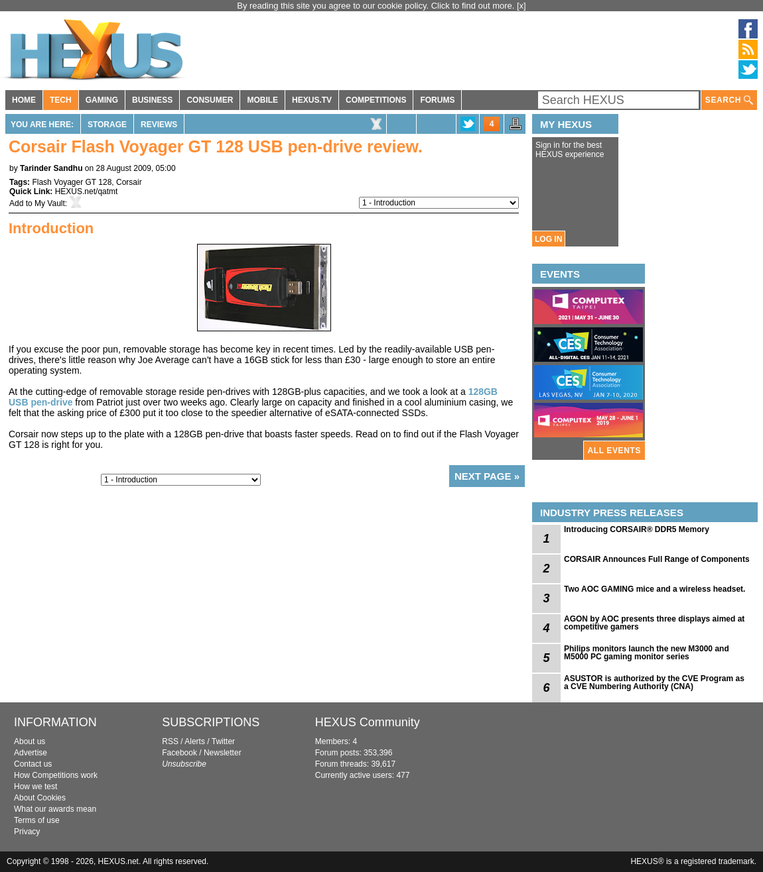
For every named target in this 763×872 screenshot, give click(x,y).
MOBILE (262, 100)
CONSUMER (209, 100)
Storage (107, 124)
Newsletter (223, 752)
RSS (170, 741)
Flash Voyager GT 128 (71, 182)
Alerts (194, 741)
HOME (24, 100)
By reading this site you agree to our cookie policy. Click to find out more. (377, 6)
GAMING (102, 100)
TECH (61, 100)
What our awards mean (55, 809)
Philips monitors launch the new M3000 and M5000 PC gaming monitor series (646, 653)
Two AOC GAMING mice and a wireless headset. (654, 589)
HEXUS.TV (312, 100)
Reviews (159, 124)
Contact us (33, 764)
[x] (521, 6)
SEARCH (729, 100)
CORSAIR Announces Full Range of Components (657, 559)
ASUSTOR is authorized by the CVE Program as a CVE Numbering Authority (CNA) (654, 682)
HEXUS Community (367, 722)
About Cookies (40, 797)
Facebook (179, 752)
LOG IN (548, 239)
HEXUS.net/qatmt (86, 191)
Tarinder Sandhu (51, 168)
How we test (35, 786)
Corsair (129, 182)
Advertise (30, 752)
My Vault (50, 203)
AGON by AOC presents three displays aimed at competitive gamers (654, 623)
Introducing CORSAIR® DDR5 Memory (636, 529)
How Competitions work (56, 775)
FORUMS (437, 100)
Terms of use (37, 820)
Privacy (27, 831)
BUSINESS (152, 100)
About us (29, 741)
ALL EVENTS (614, 450)
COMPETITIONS (376, 100)
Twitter (223, 741)
